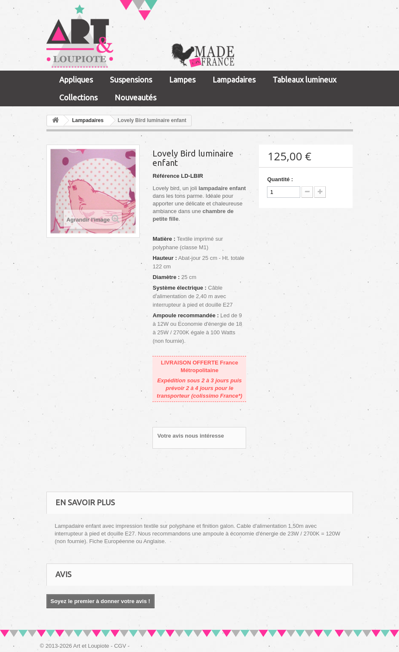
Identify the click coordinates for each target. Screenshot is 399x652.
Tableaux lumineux (304, 79)
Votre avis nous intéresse (190, 436)
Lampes (182, 79)
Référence (165, 176)
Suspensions (131, 79)
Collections (78, 97)
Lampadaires (233, 79)
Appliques (76, 79)
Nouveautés (135, 97)
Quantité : (280, 179)
